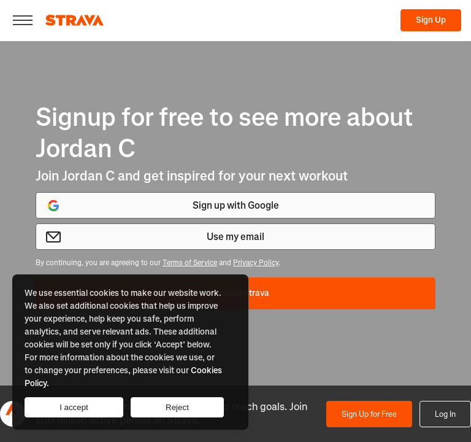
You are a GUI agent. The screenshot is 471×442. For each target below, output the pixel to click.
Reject (177, 407)
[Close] (23, 20)
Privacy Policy (255, 263)
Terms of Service (190, 263)
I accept (73, 407)
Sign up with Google (162, 205)
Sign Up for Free (369, 414)
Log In (445, 414)
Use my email (155, 237)
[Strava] (74, 20)
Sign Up (431, 20)
